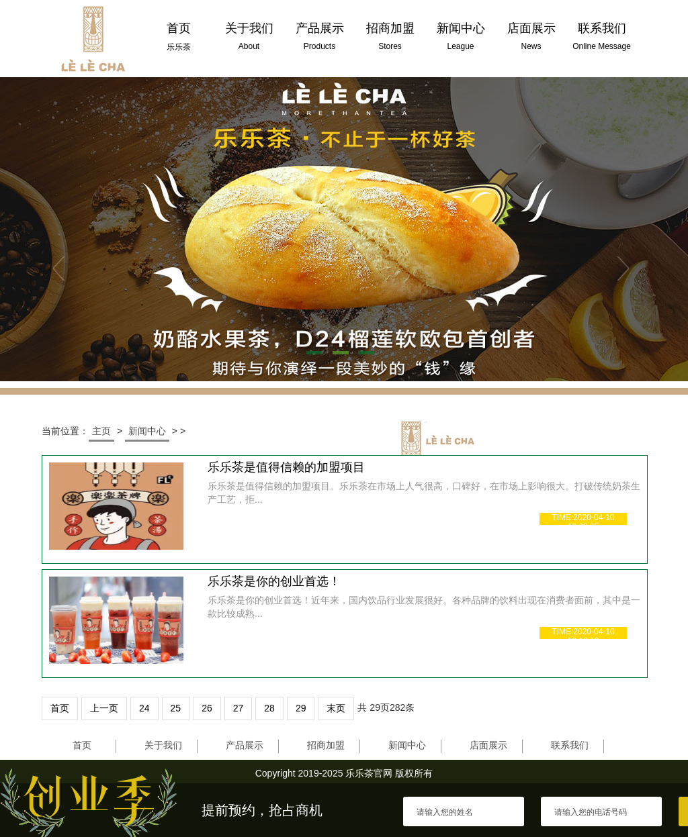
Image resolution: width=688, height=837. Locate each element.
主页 (101, 431)
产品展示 (244, 745)
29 (301, 708)
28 (269, 708)
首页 (59, 708)
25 (176, 708)
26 (207, 708)
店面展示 (488, 745)
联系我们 (570, 745)
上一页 (104, 708)
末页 (336, 708)
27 (238, 708)
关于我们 (163, 745)
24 (144, 708)
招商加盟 (326, 745)
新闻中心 (147, 431)
